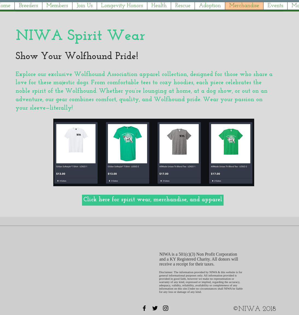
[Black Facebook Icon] (144, 308)
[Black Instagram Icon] (165, 308)
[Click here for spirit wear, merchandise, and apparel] (153, 200)
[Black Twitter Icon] (155, 308)
